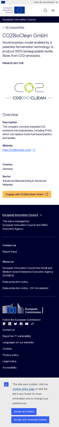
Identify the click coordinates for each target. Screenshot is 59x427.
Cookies (7, 348)
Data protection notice (15, 281)
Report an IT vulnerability (17, 336)
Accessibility (10, 367)
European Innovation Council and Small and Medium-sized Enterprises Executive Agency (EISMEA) (28, 271)
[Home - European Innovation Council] (14, 10)
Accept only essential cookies (30, 419)
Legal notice (9, 361)
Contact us (9, 329)
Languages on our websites (18, 342)
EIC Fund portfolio (15, 27)
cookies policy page (24, 389)
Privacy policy (11, 355)
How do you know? (45, 2)
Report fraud (10, 251)
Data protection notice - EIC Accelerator (25, 288)
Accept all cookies (24, 411)
